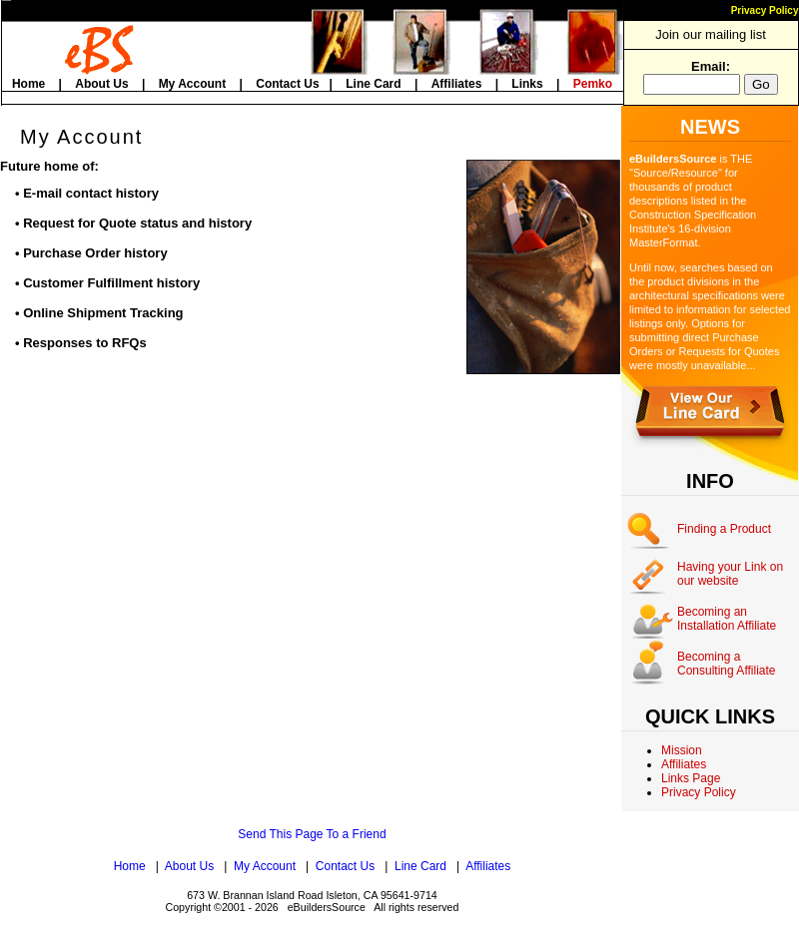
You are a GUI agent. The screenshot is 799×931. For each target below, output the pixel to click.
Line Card (373, 84)
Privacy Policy (765, 10)
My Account (193, 84)
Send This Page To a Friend (312, 834)
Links (526, 84)
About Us (101, 84)
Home (28, 84)
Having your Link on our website (730, 574)
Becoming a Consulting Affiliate (726, 664)
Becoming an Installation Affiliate (726, 619)
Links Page (690, 778)
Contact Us (287, 84)
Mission (681, 750)
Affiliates (456, 84)
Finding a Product (724, 529)
